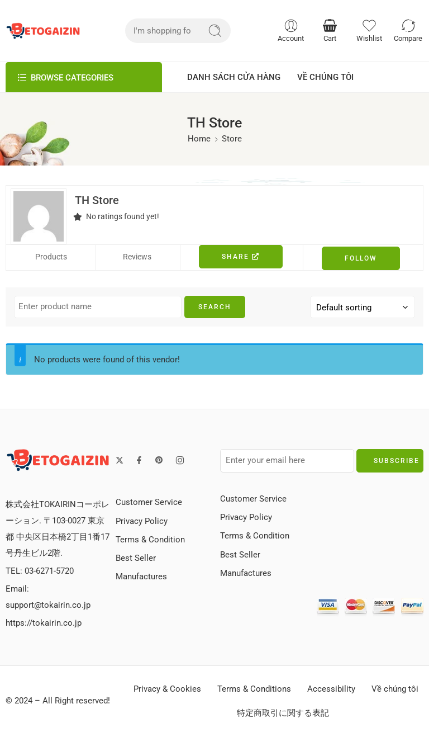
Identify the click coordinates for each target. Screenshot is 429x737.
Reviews (137, 256)
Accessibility (331, 689)
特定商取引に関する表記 (283, 713)
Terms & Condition (150, 540)
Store (232, 139)
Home (199, 139)
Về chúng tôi (394, 689)
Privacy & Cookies (167, 689)
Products (51, 256)
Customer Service (149, 502)
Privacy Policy (142, 521)
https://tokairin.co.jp (44, 623)
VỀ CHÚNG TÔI (325, 77)
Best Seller (136, 558)
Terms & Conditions (254, 689)
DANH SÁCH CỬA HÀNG (233, 77)
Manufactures (141, 577)
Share (241, 257)
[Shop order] (362, 307)
